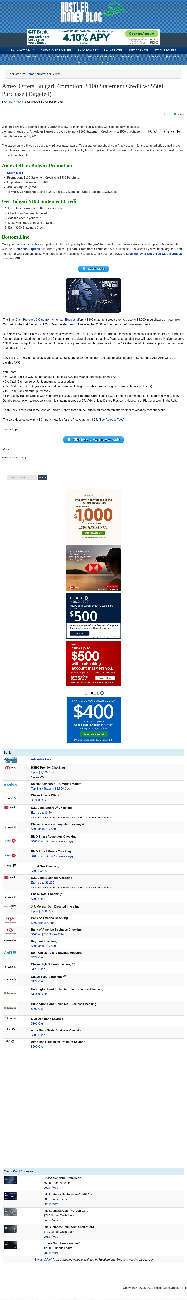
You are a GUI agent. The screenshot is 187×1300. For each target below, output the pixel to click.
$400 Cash (38, 900)
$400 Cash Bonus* (52, 842)
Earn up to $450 (41, 814)
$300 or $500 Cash (43, 830)
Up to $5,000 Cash (43, 773)
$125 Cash (38, 970)
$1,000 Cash (39, 995)
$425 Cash (38, 958)
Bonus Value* (43, 1261)
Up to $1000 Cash (43, 912)
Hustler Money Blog (93, 12)
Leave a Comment (174, 114)
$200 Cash (38, 1025)
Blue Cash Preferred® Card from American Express (42, 320)
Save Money (20, 459)
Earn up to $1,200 (42, 884)
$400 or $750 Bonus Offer (48, 935)
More (6, 450)
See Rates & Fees (111, 420)
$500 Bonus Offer (42, 924)
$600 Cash (38, 1048)
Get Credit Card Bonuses (164, 253)
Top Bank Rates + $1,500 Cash (51, 790)
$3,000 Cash (39, 801)
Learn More (51, 1189)
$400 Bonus (39, 872)
